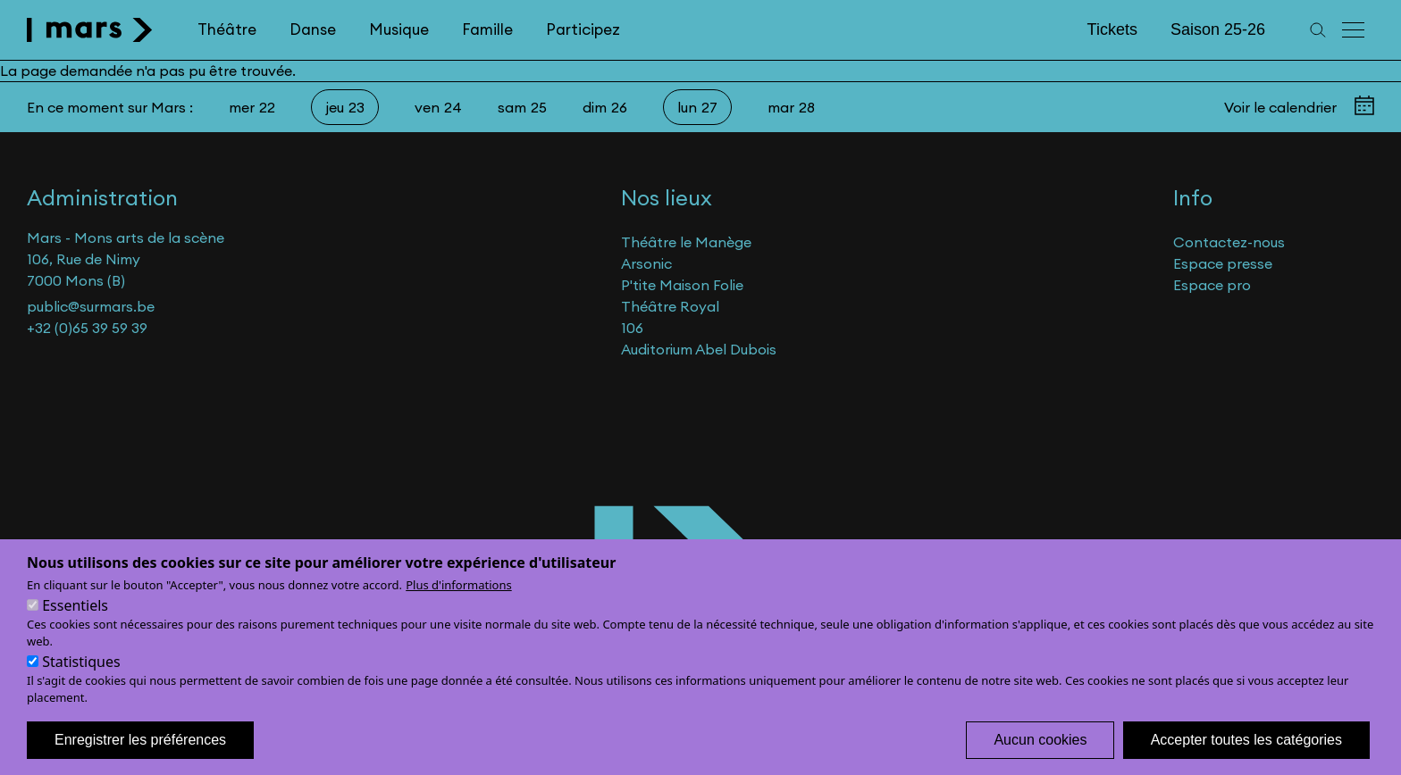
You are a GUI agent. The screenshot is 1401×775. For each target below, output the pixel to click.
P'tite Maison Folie (682, 285)
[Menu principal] (1354, 30)
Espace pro (1212, 285)
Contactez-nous (1229, 242)
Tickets (1112, 29)
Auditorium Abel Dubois (698, 349)
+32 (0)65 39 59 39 (87, 328)
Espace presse (1222, 263)
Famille (487, 29)
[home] (90, 30)
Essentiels (75, 621)
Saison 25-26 (1217, 29)
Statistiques (81, 678)
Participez (583, 29)
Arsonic (646, 263)
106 (632, 328)
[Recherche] (1318, 30)
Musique (399, 29)
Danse (312, 29)
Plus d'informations (459, 601)
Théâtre (226, 29)
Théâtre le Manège (686, 242)
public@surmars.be (91, 306)
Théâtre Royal (670, 306)
